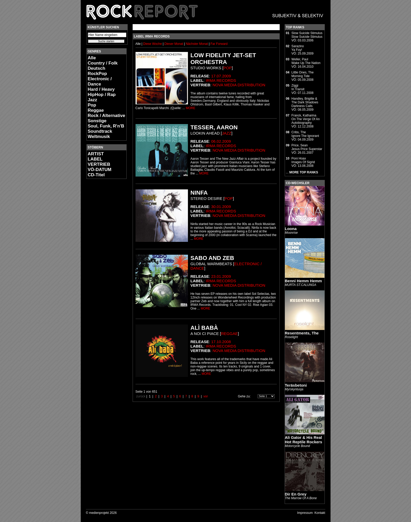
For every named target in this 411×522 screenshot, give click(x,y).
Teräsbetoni (296, 385)
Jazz (92, 99)
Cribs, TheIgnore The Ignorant (305, 134)
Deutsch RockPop (97, 71)
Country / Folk (103, 63)
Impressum (305, 513)
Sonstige (97, 120)
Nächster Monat (197, 44)
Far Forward (219, 44)
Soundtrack (100, 131)
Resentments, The (302, 333)
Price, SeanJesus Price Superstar (306, 147)
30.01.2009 (221, 206)
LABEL (95, 159)
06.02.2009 (221, 141)
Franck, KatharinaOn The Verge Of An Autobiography (305, 119)
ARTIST (96, 153)
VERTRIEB (99, 164)
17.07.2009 (221, 76)
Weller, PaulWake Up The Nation (306, 61)
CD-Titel (96, 174)
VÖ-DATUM (99, 169)
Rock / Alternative (106, 115)
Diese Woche (153, 44)
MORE (190, 108)
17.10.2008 (221, 341)
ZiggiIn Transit (297, 87)
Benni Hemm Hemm (303, 281)
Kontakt (320, 513)
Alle (92, 57)
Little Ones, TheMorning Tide (302, 74)
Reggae (96, 110)
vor (205, 396)
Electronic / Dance (100, 81)
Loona (291, 228)
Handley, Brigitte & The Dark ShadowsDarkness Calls (304, 102)
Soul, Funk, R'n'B (106, 126)
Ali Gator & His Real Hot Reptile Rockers (303, 439)
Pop (92, 105)
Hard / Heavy (101, 89)
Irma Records (221, 80)
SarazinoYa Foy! (297, 48)
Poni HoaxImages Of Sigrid (303, 160)
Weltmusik (99, 136)
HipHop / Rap (102, 94)
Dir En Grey (296, 494)
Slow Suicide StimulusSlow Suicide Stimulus (306, 35)
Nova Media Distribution (239, 85)
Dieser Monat (174, 44)
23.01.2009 (221, 276)
